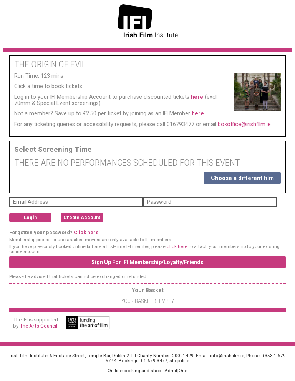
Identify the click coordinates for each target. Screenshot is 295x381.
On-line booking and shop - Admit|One (147, 370)
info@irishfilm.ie (227, 355)
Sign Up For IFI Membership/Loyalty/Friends (147, 262)
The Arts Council (38, 326)
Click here (86, 232)
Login (30, 217)
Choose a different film (242, 178)
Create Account (81, 217)
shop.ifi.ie (179, 360)
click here (177, 246)
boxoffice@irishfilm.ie (244, 124)
